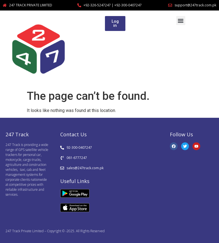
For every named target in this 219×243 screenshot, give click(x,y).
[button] (180, 20)
